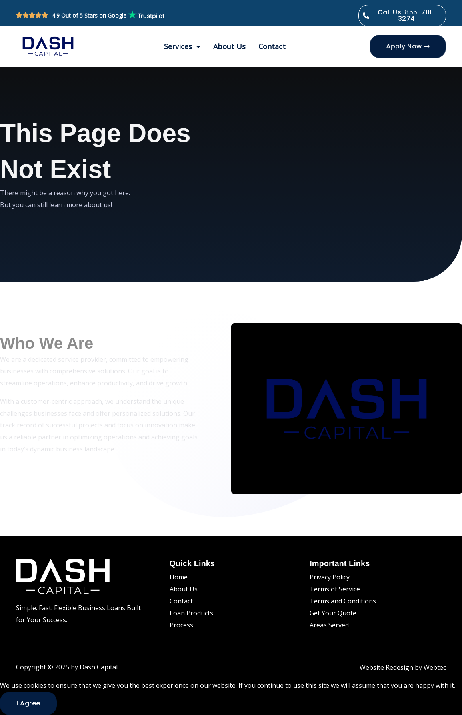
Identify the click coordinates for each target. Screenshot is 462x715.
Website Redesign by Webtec (403, 667)
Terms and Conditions (343, 601)
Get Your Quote (333, 613)
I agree (28, 703)
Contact (272, 46)
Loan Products (191, 613)
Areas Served (329, 625)
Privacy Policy (330, 577)
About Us (229, 46)
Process (181, 625)
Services (182, 46)
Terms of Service (335, 589)
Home (179, 577)
